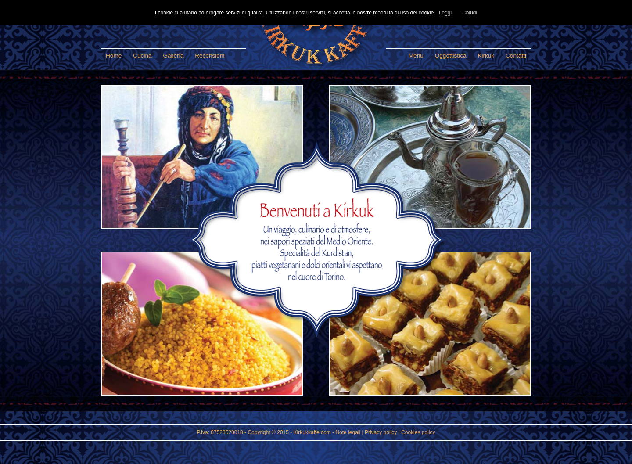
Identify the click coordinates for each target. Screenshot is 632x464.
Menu (416, 55)
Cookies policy (418, 432)
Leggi (445, 13)
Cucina (142, 55)
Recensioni (209, 55)
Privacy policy (381, 432)
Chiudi (469, 13)
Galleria (173, 55)
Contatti (516, 55)
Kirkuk (486, 55)
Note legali (347, 432)
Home (114, 55)
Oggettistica (451, 55)
